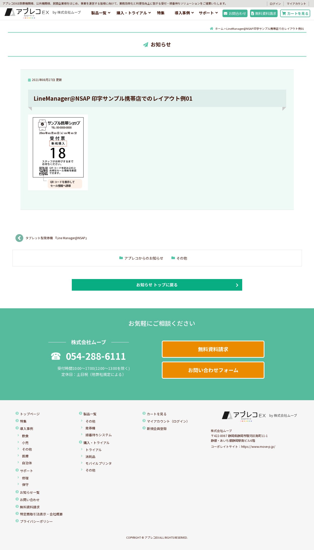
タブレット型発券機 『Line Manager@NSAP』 (58, 238)
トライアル (93, 449)
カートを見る (295, 13)
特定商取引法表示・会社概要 (41, 514)
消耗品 (90, 456)
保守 (25, 484)
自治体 (27, 462)
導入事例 (182, 12)
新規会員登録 (157, 428)
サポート (206, 12)
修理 (25, 478)
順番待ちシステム (98, 434)
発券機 (90, 428)
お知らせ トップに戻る (157, 285)
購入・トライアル (132, 12)
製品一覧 (98, 12)
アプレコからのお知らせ (143, 258)
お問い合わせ (30, 499)
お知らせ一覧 (30, 492)
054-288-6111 (88, 355)
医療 (25, 456)
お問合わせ (235, 13)
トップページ (30, 413)
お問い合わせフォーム (213, 370)
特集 (161, 12)
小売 (25, 442)
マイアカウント (296, 4)
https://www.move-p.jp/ (258, 446)
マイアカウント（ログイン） (168, 421)
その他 (181, 258)
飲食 (25, 435)
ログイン (275, 4)
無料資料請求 (264, 13)
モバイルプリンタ (98, 463)
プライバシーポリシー (36, 521)
